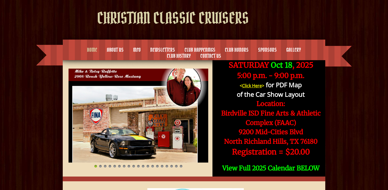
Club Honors (237, 50)
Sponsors (267, 50)
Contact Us (210, 56)
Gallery (293, 50)
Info (137, 50)
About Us (115, 50)
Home (92, 50)
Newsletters (162, 50)
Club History (179, 56)
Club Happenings (200, 50)
